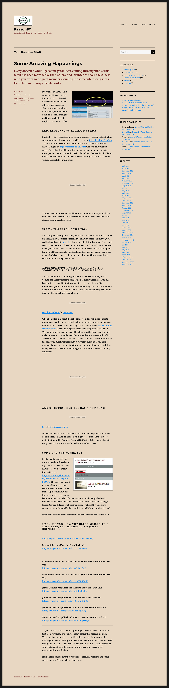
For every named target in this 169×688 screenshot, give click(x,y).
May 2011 (125, 220)
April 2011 (125, 223)
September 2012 (128, 183)
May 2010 (125, 250)
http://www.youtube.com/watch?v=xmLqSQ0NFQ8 (65, 620)
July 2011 (125, 215)
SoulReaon (68, 312)
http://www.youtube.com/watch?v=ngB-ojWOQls (65, 611)
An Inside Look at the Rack (132, 110)
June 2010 (125, 247)
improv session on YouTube (73, 147)
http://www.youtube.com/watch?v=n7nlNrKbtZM (64, 591)
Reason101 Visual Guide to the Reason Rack (138, 105)
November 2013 (127, 174)
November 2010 (127, 235)
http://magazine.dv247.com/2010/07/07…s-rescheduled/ (67, 538)
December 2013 (128, 171)
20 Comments (19, 104)
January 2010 (127, 260)
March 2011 (126, 225)
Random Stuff (24, 101)
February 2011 (127, 228)
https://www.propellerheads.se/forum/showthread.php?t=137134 (56, 478)
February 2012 (127, 198)
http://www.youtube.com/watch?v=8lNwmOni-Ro (65, 601)
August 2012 (126, 186)
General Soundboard (22, 95)
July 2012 (125, 188)
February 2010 (127, 257)
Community (18, 98)
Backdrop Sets (129, 70)
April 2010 (125, 252)
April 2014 (125, 166)
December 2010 (128, 233)
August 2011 (126, 213)
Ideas (16, 101)
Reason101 (23, 29)
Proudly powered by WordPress (36, 677)
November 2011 (127, 206)
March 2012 (126, 196)
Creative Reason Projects (133, 75)
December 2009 (128, 262)
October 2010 (127, 238)
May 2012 (125, 191)
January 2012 (127, 201)
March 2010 (126, 255)
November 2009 (128, 265)
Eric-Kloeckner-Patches (100, 140)
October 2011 (126, 208)
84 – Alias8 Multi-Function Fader (134, 103)
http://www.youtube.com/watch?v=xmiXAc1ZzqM (65, 581)
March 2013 (126, 178)
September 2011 (128, 210)
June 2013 (125, 176)
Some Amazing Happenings (48, 63)
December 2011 (127, 203)
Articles (122, 25)
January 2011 (126, 230)
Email (143, 25)
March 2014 (126, 169)
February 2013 (127, 181)
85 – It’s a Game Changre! (131, 100)
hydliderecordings (59, 427)
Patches (127, 81)
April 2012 (125, 193)
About (152, 25)
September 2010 (128, 240)
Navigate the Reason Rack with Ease (135, 108)
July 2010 (125, 245)
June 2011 (125, 218)
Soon (44, 427)
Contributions (29, 98)
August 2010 (126, 242)
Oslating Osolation (51, 312)
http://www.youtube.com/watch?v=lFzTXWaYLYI (64, 548)
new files (66, 242)
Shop (134, 25)
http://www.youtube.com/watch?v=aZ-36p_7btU (64, 568)
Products (127, 83)
